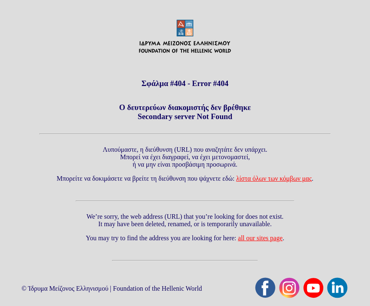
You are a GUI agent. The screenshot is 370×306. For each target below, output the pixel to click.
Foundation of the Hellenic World (157, 288)
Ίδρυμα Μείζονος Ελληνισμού (68, 288)
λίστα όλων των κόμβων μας (274, 178)
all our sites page (260, 237)
